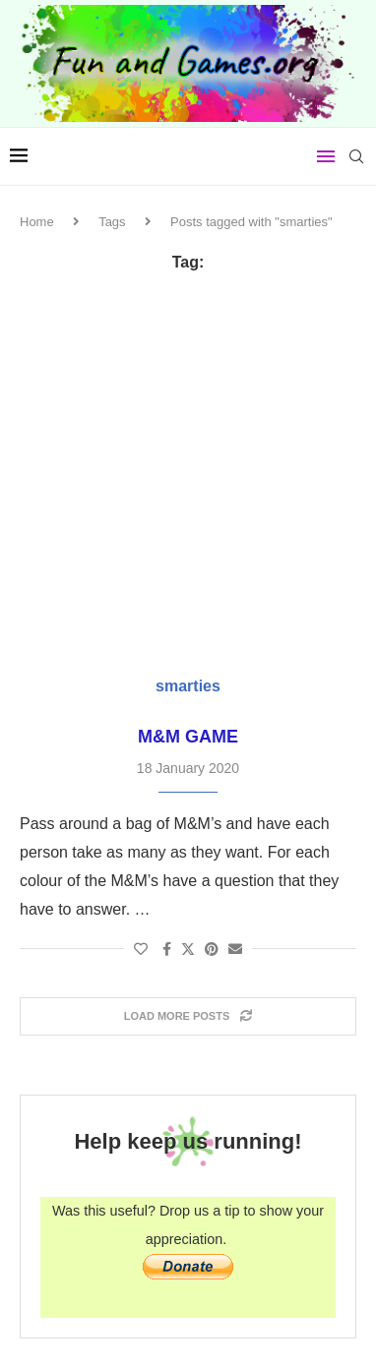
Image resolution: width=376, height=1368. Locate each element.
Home (37, 221)
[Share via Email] (235, 949)
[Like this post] (141, 949)
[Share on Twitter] (188, 948)
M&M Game (188, 736)
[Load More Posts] (188, 1016)
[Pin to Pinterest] (212, 949)
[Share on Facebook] (166, 949)
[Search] (356, 156)
